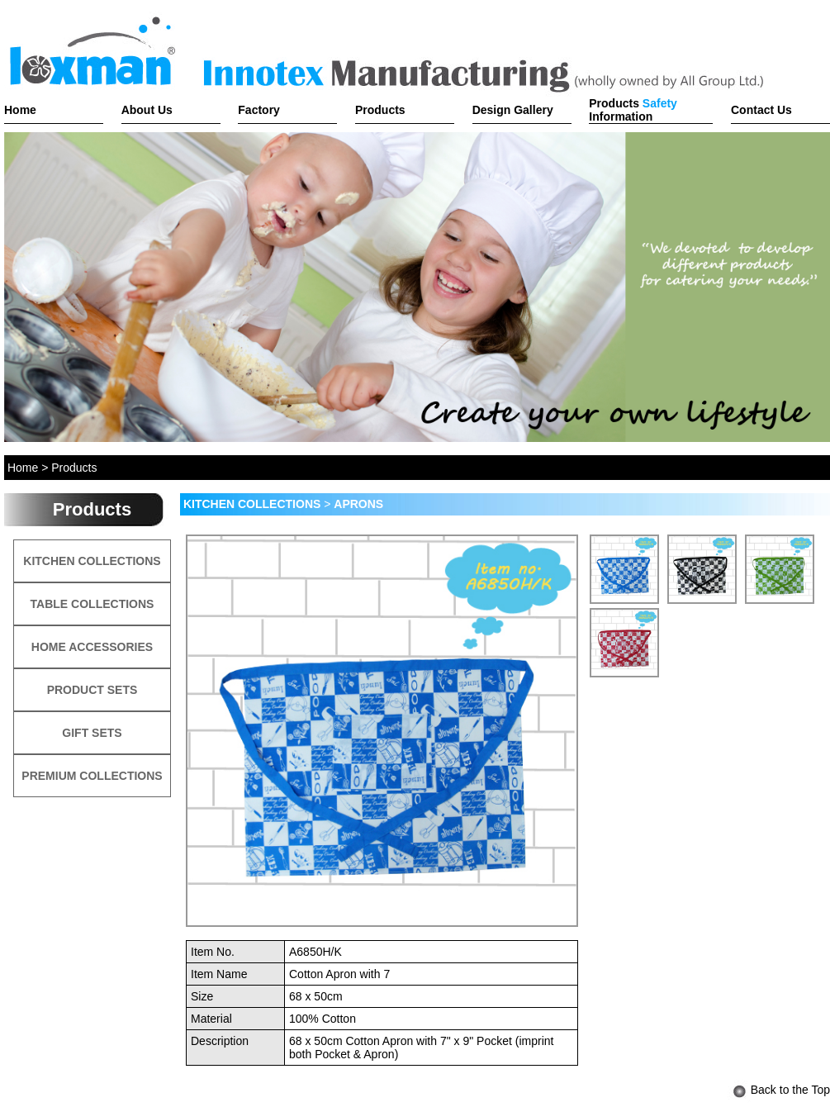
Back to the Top (779, 1089)
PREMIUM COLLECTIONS (91, 775)
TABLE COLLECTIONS (92, 604)
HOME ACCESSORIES (92, 646)
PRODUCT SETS (92, 689)
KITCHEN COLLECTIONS (91, 561)
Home (22, 467)
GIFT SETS (91, 732)
